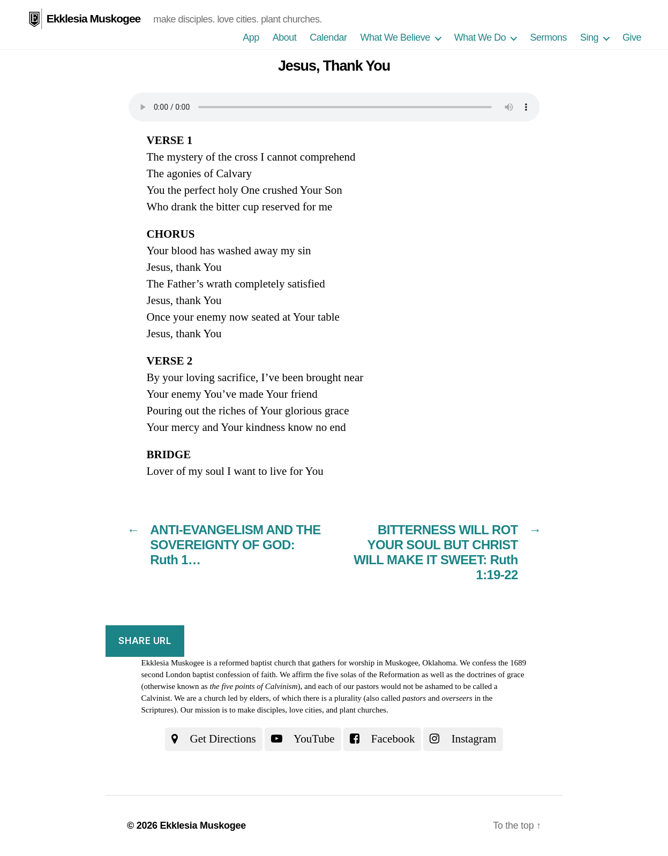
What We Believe (395, 37)
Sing (589, 37)
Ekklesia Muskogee (94, 18)
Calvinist (155, 698)
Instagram (463, 738)
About (285, 37)
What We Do (480, 37)
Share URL (144, 640)
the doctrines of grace (489, 674)
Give (631, 37)
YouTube (303, 738)
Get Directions (213, 738)
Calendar (328, 37)
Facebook (382, 738)
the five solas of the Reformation (366, 674)
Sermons (548, 37)
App (251, 37)
